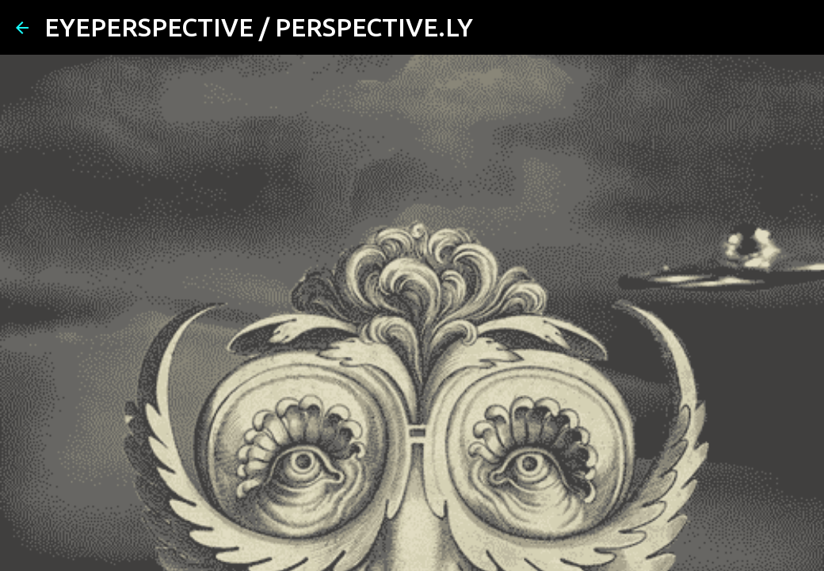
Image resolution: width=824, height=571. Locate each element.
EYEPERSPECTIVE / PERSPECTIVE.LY (258, 27)
